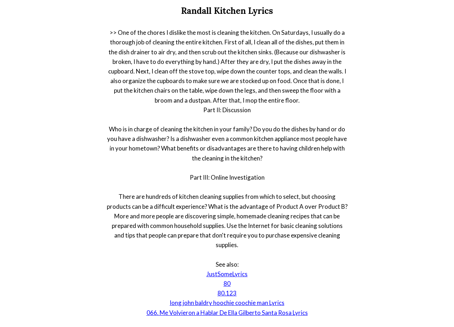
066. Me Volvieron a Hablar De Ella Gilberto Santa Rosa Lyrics (227, 312)
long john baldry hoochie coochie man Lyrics (227, 302)
